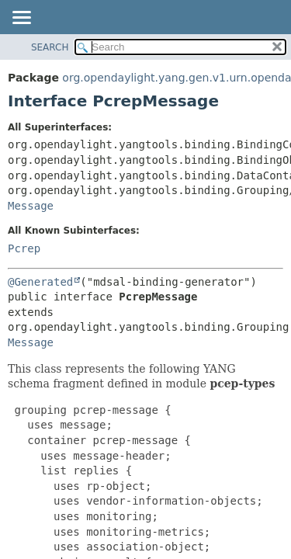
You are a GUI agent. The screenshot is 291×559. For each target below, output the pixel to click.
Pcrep (24, 248)
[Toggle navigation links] (21, 19)
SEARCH (50, 47)
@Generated (40, 282)
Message (31, 206)
